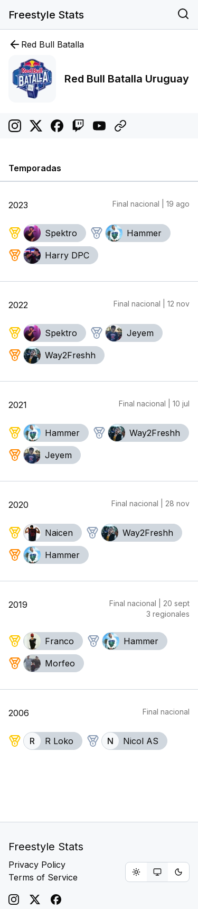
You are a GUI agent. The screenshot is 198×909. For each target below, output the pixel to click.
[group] (157, 872)
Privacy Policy (36, 864)
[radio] (136, 872)
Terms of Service (43, 877)
